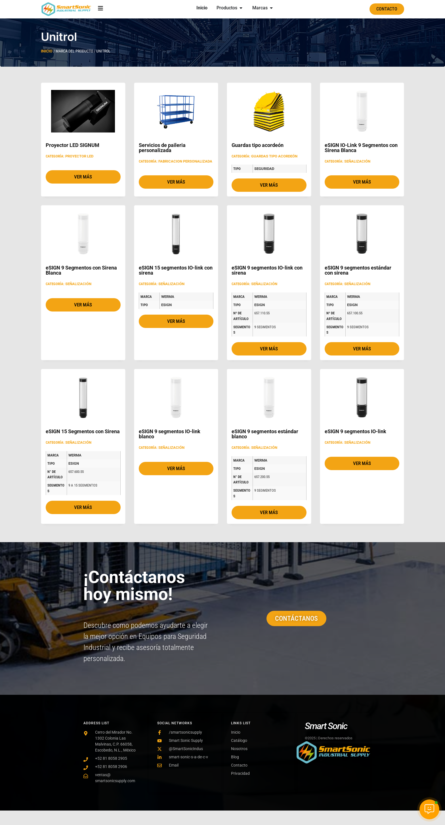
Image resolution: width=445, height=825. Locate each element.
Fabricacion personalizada (185, 161)
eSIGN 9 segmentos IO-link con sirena (267, 270)
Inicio (47, 51)
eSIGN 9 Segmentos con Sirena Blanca (81, 270)
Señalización (357, 161)
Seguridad (264, 169)
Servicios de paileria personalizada (162, 147)
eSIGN (166, 305)
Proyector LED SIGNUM (72, 145)
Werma (167, 296)
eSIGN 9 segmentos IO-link (355, 431)
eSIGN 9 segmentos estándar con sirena (358, 270)
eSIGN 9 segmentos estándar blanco (265, 433)
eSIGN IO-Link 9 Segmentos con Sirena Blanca (361, 147)
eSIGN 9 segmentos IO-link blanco (169, 433)
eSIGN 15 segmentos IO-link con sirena (176, 270)
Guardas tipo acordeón (258, 145)
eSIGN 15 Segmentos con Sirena (83, 431)
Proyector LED (79, 156)
